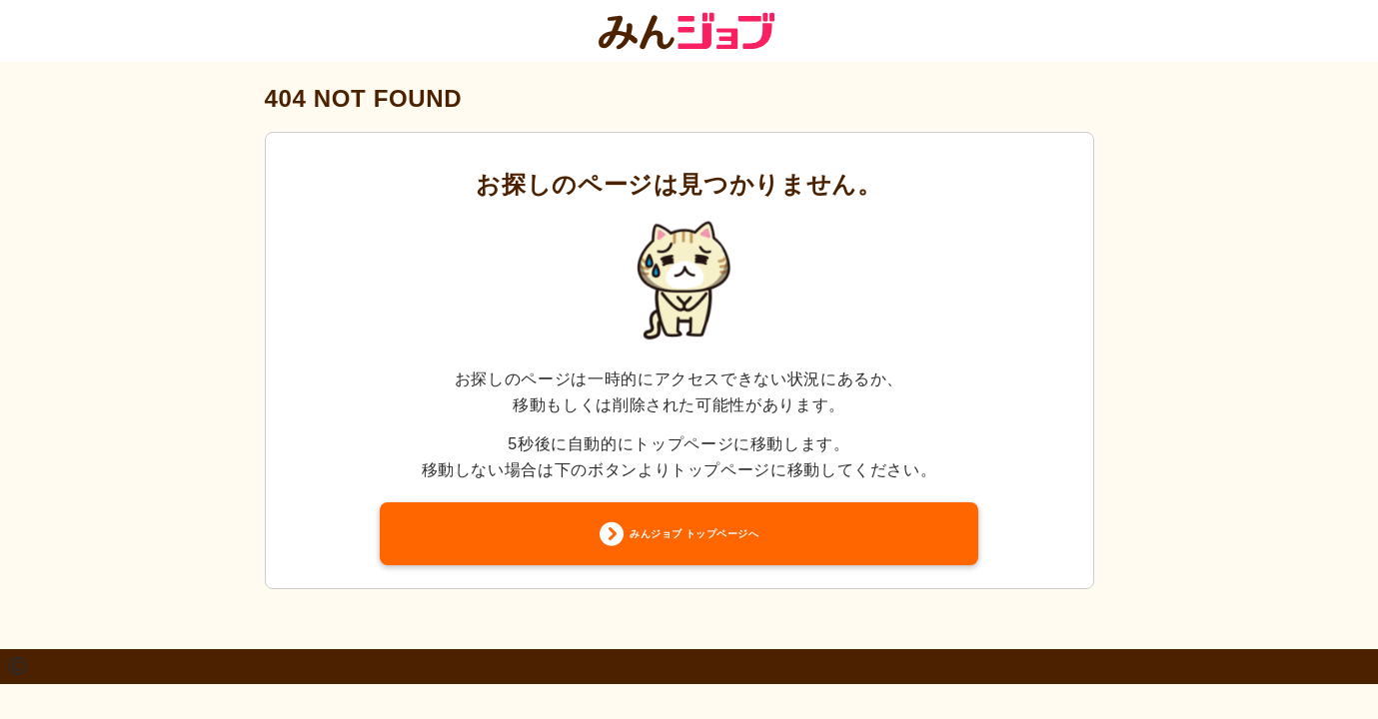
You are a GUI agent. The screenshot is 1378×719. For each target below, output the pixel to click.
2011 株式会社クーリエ (98, 673)
